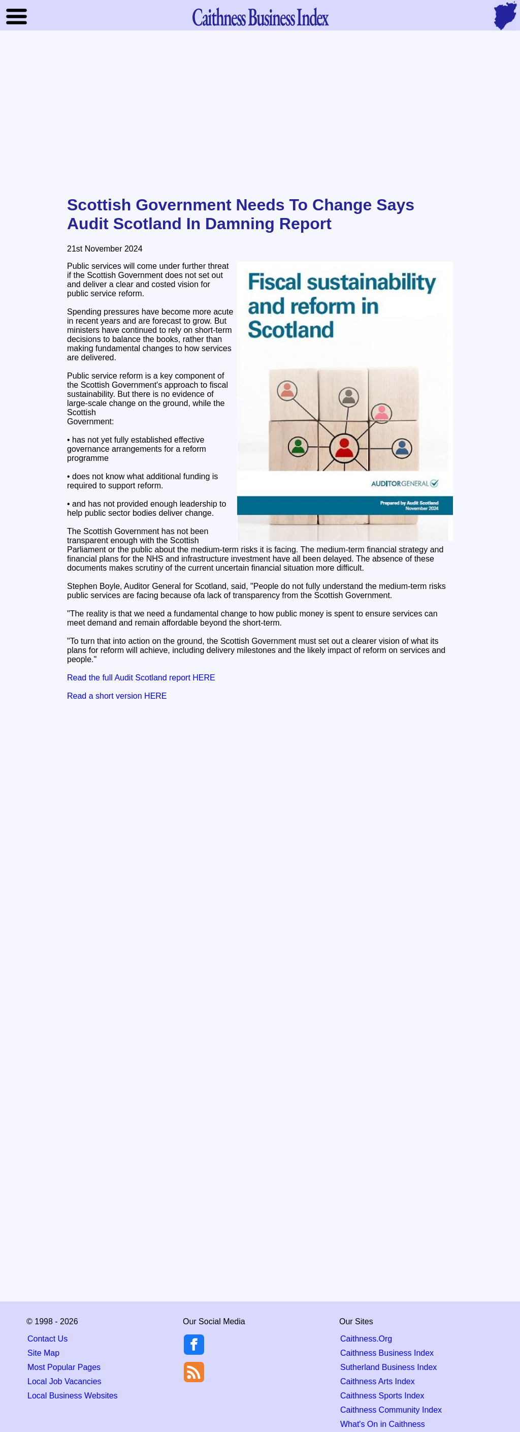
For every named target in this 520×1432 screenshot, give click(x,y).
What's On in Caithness (382, 1424)
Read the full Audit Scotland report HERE (141, 677)
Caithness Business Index (387, 1353)
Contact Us (47, 1338)
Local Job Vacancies (64, 1381)
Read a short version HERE (117, 696)
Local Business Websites (72, 1395)
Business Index (260, 16)
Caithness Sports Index (382, 1395)
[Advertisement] (260, 114)
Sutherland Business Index (388, 1367)
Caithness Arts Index (377, 1381)
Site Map (43, 1353)
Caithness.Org (366, 1338)
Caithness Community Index (391, 1410)
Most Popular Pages (64, 1367)
